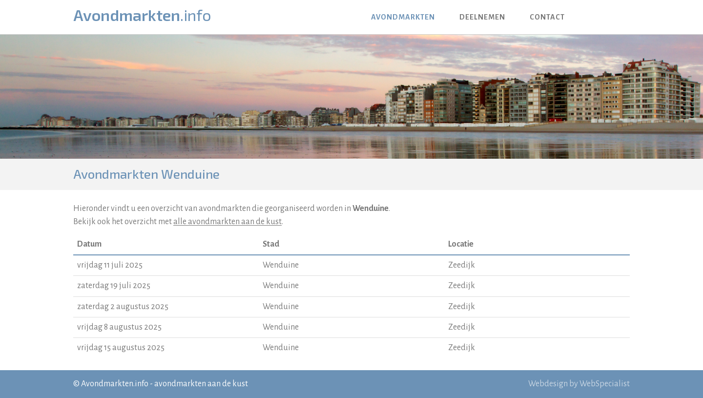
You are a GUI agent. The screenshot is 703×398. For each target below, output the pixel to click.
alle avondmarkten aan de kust (227, 221)
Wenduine (281, 265)
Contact (547, 17)
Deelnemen (482, 17)
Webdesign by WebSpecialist (579, 383)
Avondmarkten (142, 14)
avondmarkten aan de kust (201, 383)
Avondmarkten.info (114, 383)
